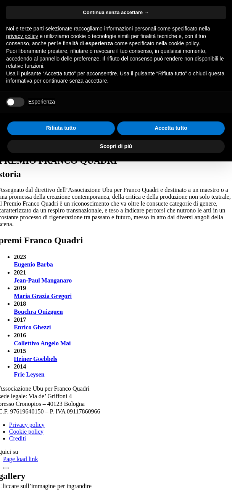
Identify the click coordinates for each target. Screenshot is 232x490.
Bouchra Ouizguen (38, 311)
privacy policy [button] (22, 365)
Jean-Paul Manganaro (43, 280)
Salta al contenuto (25, 6)
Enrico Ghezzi (32, 327)
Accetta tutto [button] (171, 456)
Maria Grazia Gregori (43, 296)
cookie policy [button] (184, 372)
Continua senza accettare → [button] (116, 341)
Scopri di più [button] (116, 474)
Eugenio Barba (33, 264)
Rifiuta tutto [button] (61, 456)
